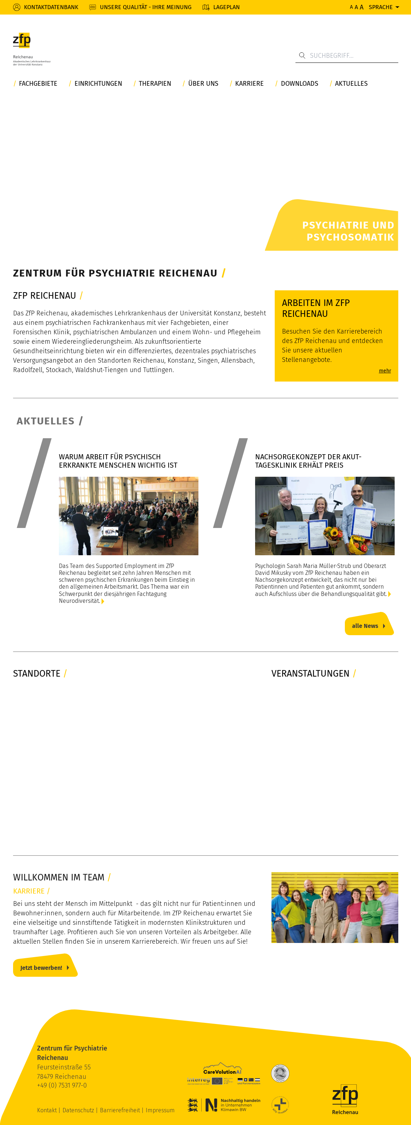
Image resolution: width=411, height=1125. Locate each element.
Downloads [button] (299, 84)
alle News (365, 625)
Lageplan (226, 7)
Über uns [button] (203, 84)
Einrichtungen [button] (98, 84)
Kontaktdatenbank (51, 7)
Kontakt (47, 1110)
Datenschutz (79, 1110)
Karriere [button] (249, 84)
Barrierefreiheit (120, 1110)
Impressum (160, 1110)
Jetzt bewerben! (41, 967)
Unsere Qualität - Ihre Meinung (146, 7)
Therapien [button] (155, 84)
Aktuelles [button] (351, 84)
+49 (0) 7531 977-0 (62, 1085)
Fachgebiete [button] (38, 84)
